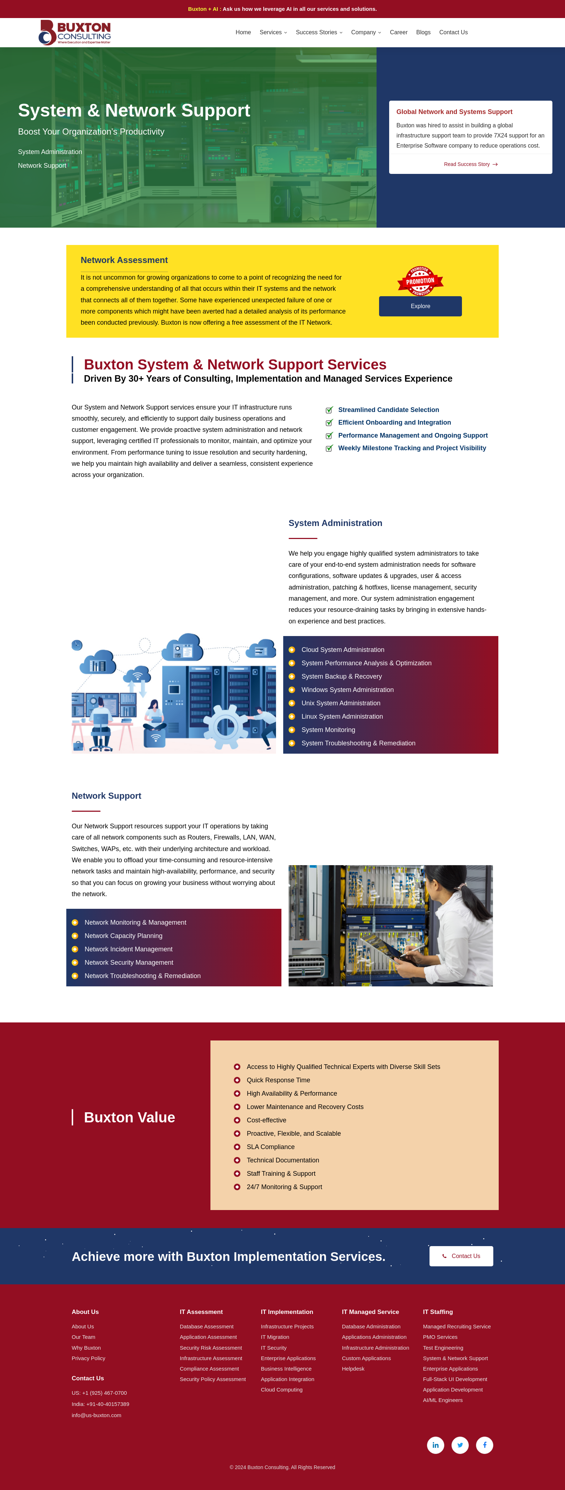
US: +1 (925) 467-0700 (99, 1393)
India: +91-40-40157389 (100, 1404)
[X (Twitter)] (460, 1445)
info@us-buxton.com (96, 1415)
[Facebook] (484, 1445)
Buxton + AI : (205, 9)
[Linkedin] (435, 1445)
